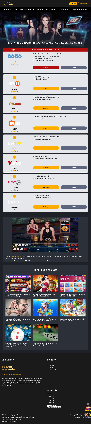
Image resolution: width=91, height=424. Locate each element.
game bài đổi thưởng (17, 256)
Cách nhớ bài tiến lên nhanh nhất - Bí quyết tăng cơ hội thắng (45, 344)
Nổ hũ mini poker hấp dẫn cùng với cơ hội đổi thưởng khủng (17, 295)
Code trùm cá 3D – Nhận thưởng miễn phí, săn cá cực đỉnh (72, 319)
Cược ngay (46, 67)
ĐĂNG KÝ (71, 3)
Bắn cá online (51, 9)
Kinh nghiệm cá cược (80, 9)
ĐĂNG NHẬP (82, 3)
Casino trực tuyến (27, 9)
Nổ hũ (40, 9)
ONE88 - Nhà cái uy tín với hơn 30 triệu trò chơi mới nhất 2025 (72, 295)
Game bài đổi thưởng (10, 9)
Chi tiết (74, 67)
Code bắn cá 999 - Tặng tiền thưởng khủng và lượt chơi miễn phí (44, 319)
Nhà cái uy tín (65, 9)
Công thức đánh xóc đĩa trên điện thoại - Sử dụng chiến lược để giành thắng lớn (17, 345)
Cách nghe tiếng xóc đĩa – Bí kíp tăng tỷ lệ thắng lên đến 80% (17, 319)
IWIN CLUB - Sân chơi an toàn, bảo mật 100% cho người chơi (44, 295)
